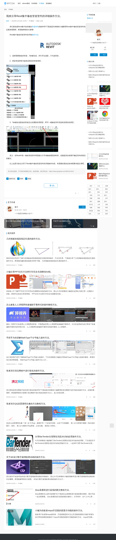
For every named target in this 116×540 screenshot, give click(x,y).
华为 (98, 195)
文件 (98, 214)
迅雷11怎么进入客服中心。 (97, 71)
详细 (91, 195)
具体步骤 (106, 201)
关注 (69, 210)
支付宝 (91, 204)
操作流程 (91, 192)
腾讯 (98, 210)
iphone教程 (27, 3)
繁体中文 (90, 18)
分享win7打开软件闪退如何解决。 (92, 122)
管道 (33, 27)
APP (106, 198)
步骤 (106, 186)
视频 (98, 201)
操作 (91, 186)
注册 (101, 3)
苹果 (106, 207)
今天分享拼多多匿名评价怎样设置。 (104, 107)
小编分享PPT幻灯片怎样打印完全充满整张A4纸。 (29, 272)
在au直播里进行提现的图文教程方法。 (49, 474)
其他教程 (50, 3)
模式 (91, 201)
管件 (37, 27)
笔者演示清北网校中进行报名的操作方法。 (26, 364)
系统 (98, 198)
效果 (106, 214)
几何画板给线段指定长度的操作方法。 (24, 242)
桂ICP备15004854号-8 (70, 533)
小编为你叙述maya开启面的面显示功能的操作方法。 (55, 493)
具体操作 (91, 214)
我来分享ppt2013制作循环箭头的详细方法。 (92, 107)
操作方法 (35, 35)
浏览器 (91, 210)
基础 (98, 207)
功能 (106, 204)
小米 (98, 204)
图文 (98, 192)
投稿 (108, 3)
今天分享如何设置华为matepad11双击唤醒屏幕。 (92, 94)
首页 (20, 3)
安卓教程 (35, 3)
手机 (106, 210)
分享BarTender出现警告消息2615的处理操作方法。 (55, 425)
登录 (96, 3)
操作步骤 (91, 189)
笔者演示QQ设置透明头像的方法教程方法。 (26, 395)
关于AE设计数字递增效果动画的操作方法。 (26, 444)
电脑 (91, 207)
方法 (98, 186)
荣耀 (91, 198)
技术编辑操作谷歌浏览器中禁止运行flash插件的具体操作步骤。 (104, 119)
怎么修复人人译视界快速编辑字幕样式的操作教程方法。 (32, 303)
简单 (106, 192)
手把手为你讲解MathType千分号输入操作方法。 (28, 334)
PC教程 (42, 3)
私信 (77, 210)
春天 (7, 21)
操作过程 (106, 195)
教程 (106, 189)
